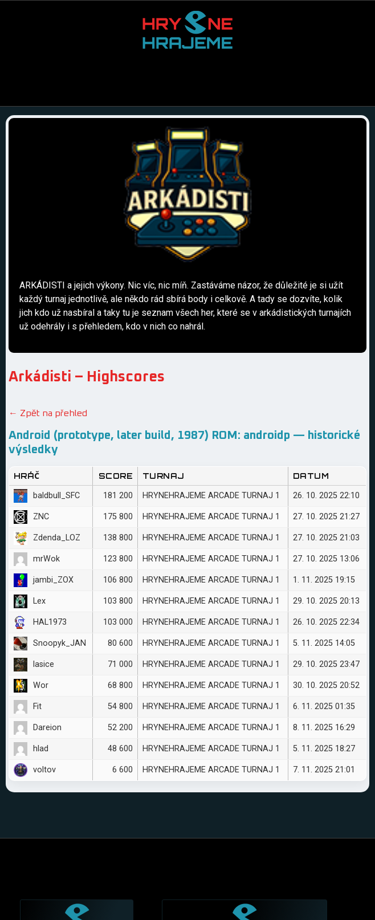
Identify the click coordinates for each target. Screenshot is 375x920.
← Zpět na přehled (48, 413)
